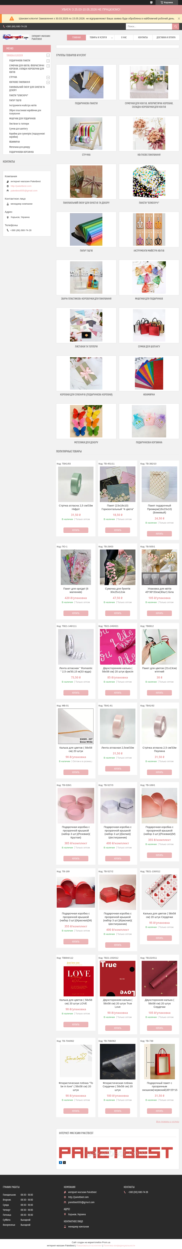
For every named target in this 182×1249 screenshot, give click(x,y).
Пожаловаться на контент (89, 1245)
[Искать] (175, 26)
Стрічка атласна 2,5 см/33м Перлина (159, 749)
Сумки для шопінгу (149, 346)
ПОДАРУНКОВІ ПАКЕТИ (86, 103)
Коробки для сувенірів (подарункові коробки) (86, 394)
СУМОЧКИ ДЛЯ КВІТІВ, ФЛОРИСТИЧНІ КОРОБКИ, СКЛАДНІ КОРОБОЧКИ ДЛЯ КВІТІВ (26, 68)
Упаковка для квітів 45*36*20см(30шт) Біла (159, 590)
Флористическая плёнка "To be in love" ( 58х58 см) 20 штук (76, 1086)
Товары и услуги (98, 37)
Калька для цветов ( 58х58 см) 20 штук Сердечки (159, 915)
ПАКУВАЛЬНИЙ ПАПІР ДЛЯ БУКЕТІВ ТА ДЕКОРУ (86, 202)
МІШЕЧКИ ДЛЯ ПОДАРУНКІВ (149, 298)
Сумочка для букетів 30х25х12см (117, 590)
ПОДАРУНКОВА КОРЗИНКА (149, 442)
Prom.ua (106, 1242)
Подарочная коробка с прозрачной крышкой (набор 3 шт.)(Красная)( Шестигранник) (117, 918)
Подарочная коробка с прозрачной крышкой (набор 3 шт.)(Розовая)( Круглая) (75, 832)
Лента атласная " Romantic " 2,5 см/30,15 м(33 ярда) (75, 670)
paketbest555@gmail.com (24, 190)
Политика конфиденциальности (119, 1245)
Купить (75, 530)
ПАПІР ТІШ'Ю (86, 250)
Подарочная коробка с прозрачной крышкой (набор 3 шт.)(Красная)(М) (76, 917)
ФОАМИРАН (149, 394)
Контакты (143, 37)
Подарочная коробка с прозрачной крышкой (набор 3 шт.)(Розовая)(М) (159, 830)
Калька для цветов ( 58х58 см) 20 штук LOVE (75, 1001)
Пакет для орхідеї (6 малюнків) (75, 590)
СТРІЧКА (86, 154)
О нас (124, 37)
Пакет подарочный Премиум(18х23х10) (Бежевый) (159, 509)
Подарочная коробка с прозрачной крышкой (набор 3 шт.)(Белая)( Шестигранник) (118, 832)
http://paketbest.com (21, 186)
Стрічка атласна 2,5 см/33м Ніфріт (76, 507)
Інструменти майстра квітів (149, 250)
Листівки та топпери (86, 346)
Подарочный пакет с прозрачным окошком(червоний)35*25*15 (159, 1086)
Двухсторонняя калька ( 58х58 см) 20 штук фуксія (117, 670)
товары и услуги (15, 55)
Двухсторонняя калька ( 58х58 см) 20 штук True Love (117, 1003)
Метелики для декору (86, 442)
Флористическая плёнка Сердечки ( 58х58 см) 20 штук (118, 1086)
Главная (76, 37)
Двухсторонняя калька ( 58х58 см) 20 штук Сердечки (159, 1003)
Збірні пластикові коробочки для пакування (86, 298)
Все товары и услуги (167, 1121)
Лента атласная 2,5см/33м (117, 747)
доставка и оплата (166, 37)
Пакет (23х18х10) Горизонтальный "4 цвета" (117, 507)
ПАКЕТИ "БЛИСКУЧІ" (149, 202)
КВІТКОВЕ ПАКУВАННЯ (149, 154)
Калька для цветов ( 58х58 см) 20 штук (75, 749)
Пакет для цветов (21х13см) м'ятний (159, 670)
